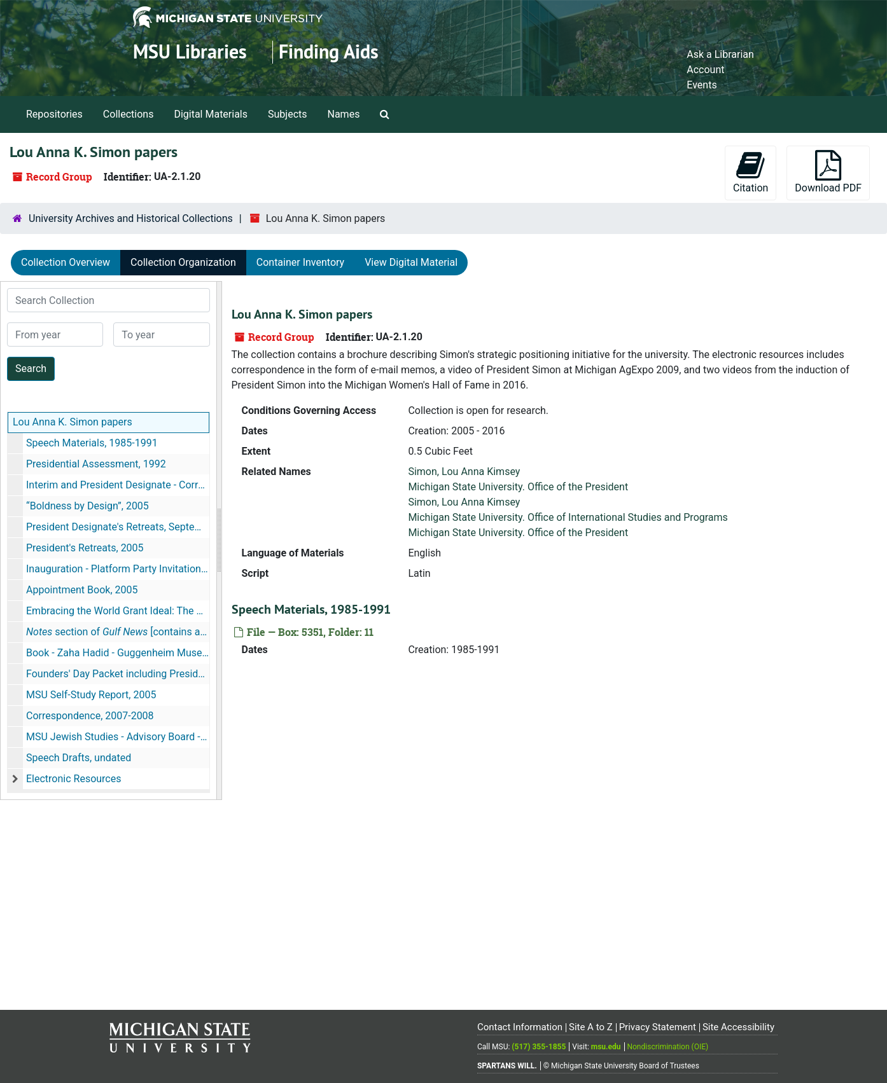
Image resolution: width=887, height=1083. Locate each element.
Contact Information (519, 1027)
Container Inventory (300, 262)
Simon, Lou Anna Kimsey (464, 472)
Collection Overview (65, 262)
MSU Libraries (190, 51)
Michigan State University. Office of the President (518, 487)
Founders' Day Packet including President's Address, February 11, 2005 (117, 674)
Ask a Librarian (720, 54)
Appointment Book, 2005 (81, 590)
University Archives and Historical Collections (131, 218)
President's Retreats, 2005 (85, 548)
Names (344, 114)
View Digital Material (411, 262)
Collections (128, 114)
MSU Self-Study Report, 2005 (91, 695)
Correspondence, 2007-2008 (90, 716)
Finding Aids (329, 51)
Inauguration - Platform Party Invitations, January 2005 (117, 569)
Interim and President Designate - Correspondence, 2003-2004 (117, 485)
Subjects (287, 114)
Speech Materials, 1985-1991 (92, 443)
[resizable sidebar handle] (218, 540)
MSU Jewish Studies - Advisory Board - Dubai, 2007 (117, 737)
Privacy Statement (657, 1027)
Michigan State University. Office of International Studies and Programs (567, 517)
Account (705, 70)
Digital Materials (211, 114)
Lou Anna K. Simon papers (72, 422)
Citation (750, 172)
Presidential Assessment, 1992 (96, 464)
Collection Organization (183, 262)
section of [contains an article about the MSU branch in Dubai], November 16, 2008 (117, 632)
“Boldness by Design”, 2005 (87, 506)
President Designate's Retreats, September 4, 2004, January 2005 (117, 527)
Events (701, 85)
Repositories (54, 114)
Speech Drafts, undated (78, 758)
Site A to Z (591, 1027)
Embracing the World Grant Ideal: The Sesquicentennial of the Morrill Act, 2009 (117, 611)
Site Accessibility (738, 1027)
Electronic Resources (73, 779)
